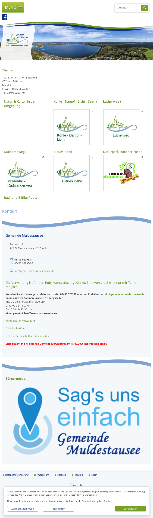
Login (94, 474)
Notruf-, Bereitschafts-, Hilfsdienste (27, 336)
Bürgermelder (16, 378)
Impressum (58, 508)
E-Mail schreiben (16, 328)
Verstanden (130, 508)
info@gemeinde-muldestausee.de (34, 271)
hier (71, 501)
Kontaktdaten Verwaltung (21, 320)
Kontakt (78, 474)
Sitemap (61, 474)
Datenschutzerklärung (17, 474)
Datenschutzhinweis (23, 508)
